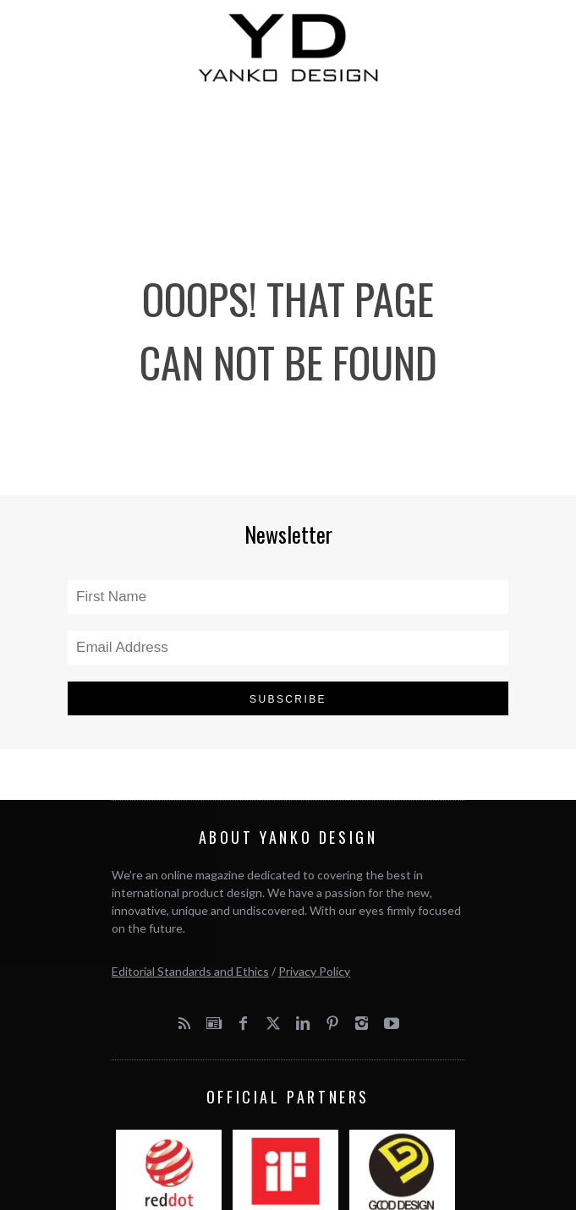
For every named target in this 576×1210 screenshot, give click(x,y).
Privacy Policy (314, 971)
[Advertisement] (288, 156)
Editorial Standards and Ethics (190, 971)
